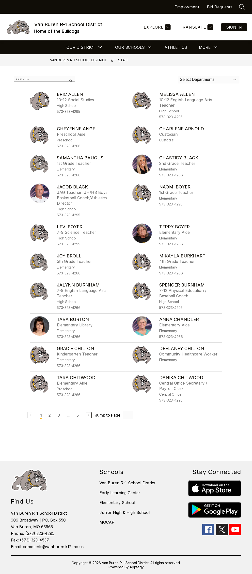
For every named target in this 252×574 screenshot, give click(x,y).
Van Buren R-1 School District (78, 60)
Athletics (175, 47)
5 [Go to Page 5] (78, 415)
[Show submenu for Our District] (80, 47)
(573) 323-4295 (39, 533)
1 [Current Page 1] (41, 415)
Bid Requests (219, 6)
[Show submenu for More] (205, 47)
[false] (44, 79)
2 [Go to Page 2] (49, 415)
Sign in (234, 27)
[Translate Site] (195, 27)
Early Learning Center (119, 492)
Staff (123, 60)
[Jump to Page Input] (128, 415)
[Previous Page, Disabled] (30, 415)
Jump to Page (108, 415)
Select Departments (197, 79)
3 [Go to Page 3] (59, 415)
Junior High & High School (124, 512)
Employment (186, 6)
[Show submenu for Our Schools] (130, 47)
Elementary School (117, 502)
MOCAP (106, 522)
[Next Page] (89, 415)
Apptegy (137, 567)
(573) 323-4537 (34, 540)
